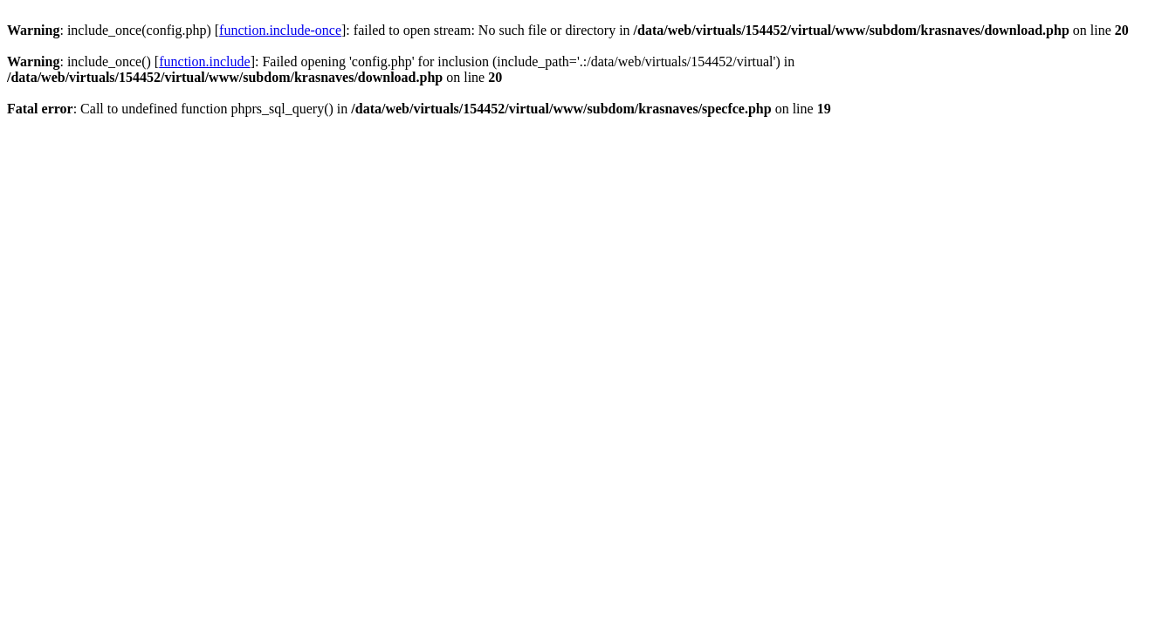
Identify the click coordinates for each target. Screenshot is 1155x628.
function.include (204, 61)
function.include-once (280, 30)
